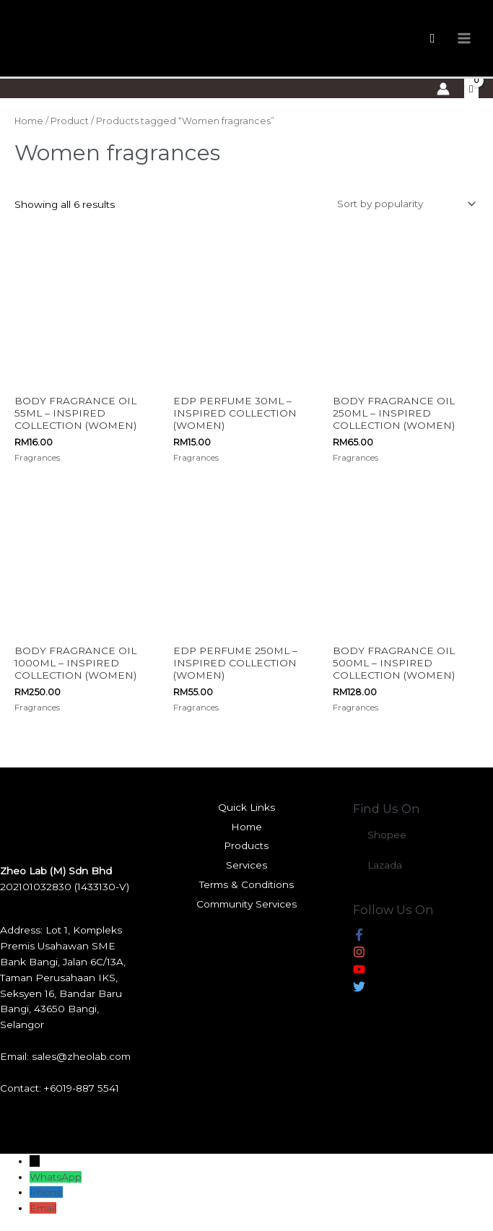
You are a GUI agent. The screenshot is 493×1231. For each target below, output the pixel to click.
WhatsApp (56, 1176)
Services (246, 864)
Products (246, 845)
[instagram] (359, 954)
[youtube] (359, 971)
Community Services (246, 903)
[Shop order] (404, 203)
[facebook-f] (359, 936)
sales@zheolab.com (81, 1055)
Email (43, 1207)
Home (28, 121)
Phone (47, 1191)
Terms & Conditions (246, 883)
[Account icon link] (443, 88)
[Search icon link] (432, 38)
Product (70, 121)
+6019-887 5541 (81, 1087)
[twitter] (359, 988)
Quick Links (246, 806)
